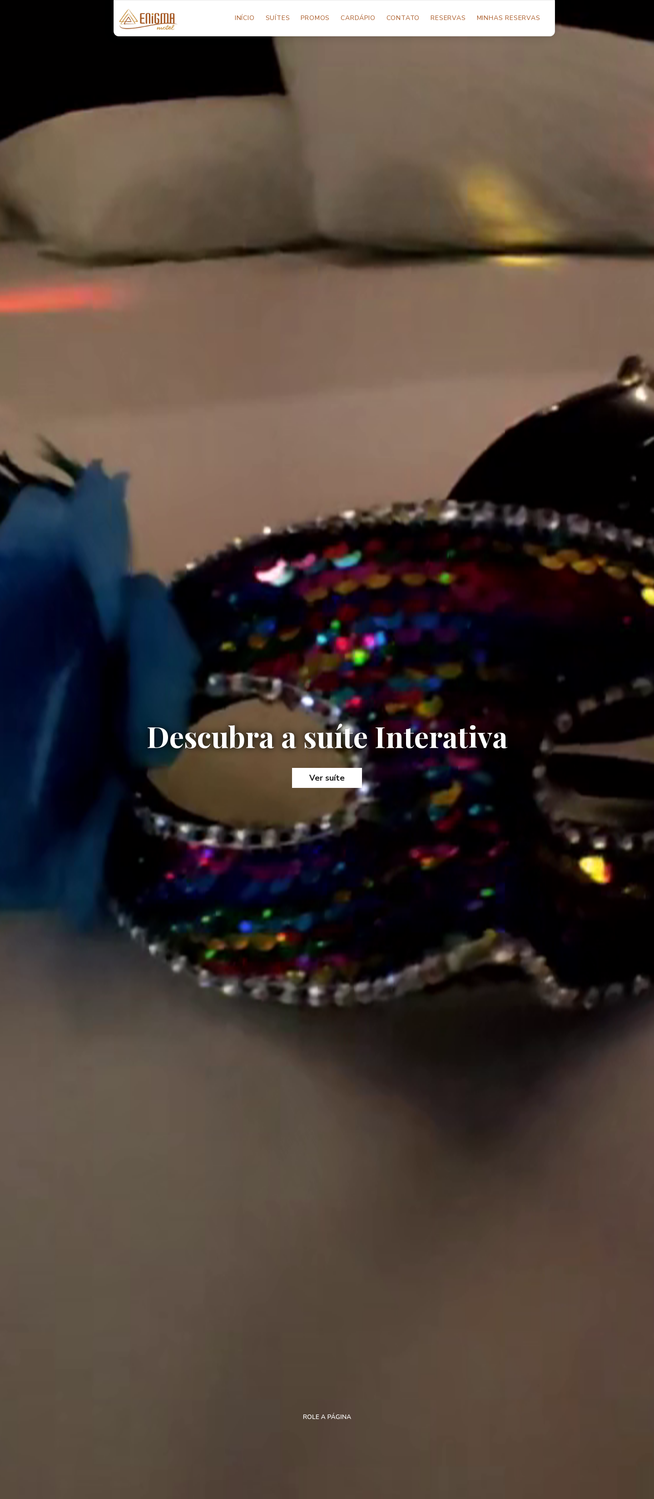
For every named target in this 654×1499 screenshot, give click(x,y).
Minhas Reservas (508, 18)
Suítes (278, 18)
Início (247, 17)
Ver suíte (327, 777)
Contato (403, 18)
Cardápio (358, 18)
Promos (315, 18)
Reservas (448, 18)
